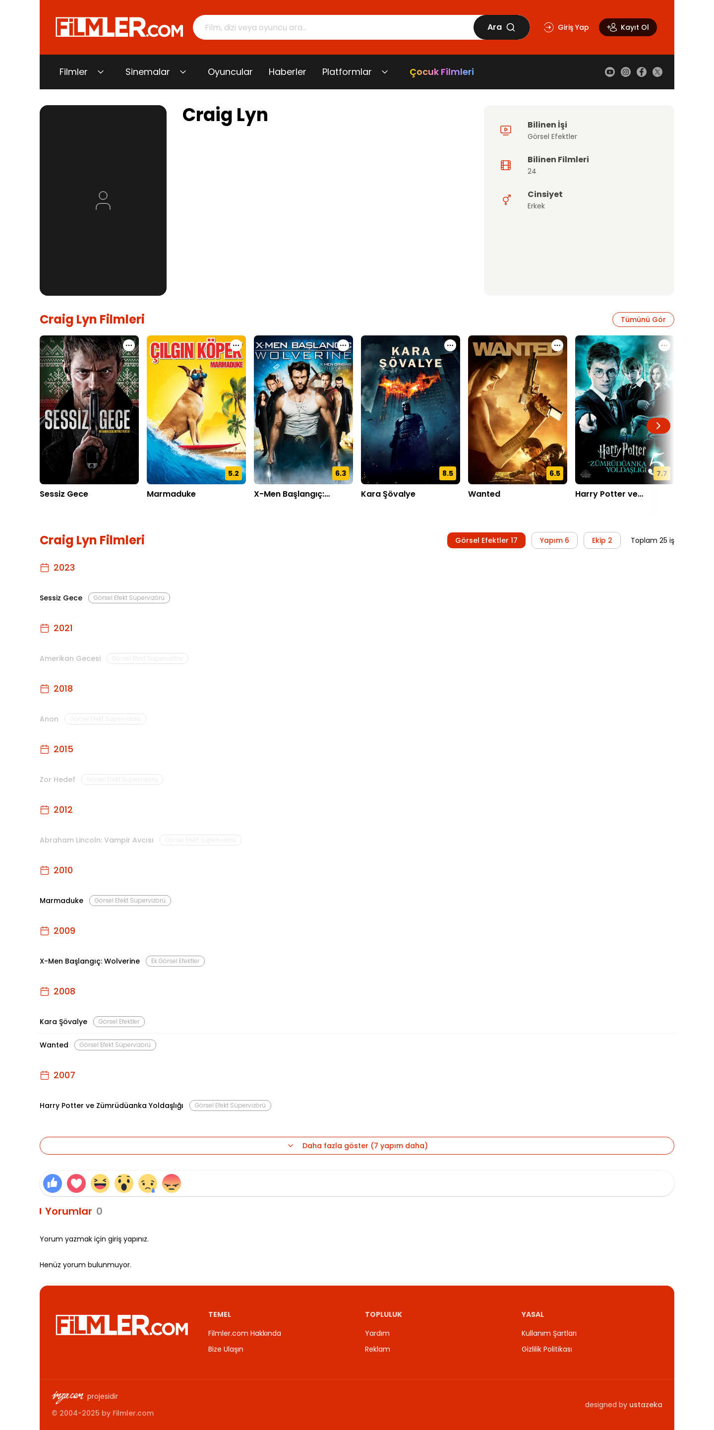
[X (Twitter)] (657, 72)
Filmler (74, 71)
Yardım (377, 1333)
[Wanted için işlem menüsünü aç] (557, 345)
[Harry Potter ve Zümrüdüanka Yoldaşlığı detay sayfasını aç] (624, 409)
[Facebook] (642, 72)
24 (532, 171)
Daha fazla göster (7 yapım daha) (357, 1146)
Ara (501, 27)
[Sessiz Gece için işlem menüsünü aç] (129, 345)
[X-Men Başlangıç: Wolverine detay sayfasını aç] (303, 409)
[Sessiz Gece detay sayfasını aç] (89, 409)
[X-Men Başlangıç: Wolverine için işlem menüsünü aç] (343, 345)
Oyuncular (230, 71)
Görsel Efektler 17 (486, 540)
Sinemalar (147, 71)
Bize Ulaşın (225, 1349)
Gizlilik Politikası (547, 1349)
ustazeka (645, 1405)
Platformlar (347, 71)
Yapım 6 (554, 540)
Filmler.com (133, 1413)
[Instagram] (626, 72)
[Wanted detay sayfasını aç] (517, 409)
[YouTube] (610, 72)
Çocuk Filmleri (442, 71)
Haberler (287, 71)
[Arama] (333, 27)
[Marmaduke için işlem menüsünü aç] (236, 345)
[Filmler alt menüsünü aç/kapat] (101, 72)
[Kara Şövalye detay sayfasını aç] (410, 409)
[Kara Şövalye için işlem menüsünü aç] (450, 345)
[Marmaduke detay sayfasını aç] (196, 409)
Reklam (377, 1349)
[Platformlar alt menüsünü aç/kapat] (385, 72)
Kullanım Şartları (549, 1333)
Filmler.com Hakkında (244, 1333)
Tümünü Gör (643, 320)
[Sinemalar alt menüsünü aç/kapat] (183, 72)
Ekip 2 (602, 540)
